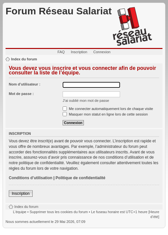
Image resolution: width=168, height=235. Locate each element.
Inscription (79, 52)
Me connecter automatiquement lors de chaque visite (108, 109)
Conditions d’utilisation (30, 178)
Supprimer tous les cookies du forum (59, 212)
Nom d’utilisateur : (24, 84)
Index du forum (24, 59)
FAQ (61, 52)
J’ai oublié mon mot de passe (86, 100)
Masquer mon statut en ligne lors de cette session (105, 114)
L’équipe (19, 212)
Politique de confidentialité (80, 178)
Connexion (102, 52)
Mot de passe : (21, 94)
